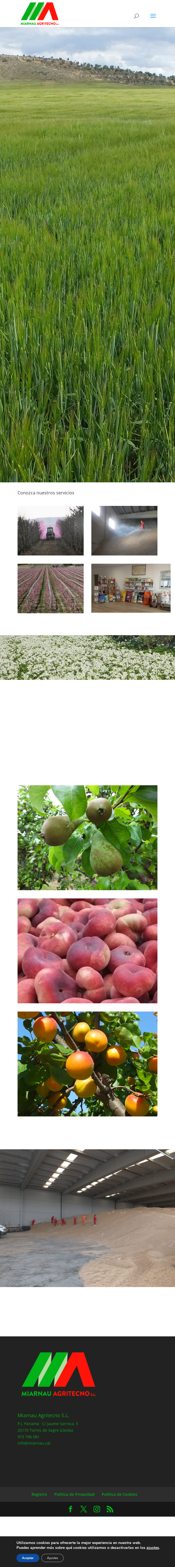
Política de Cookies (119, 1494)
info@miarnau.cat (34, 1443)
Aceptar (28, 1558)
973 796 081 (28, 1436)
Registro (39, 1494)
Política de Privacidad (74, 1494)
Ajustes (52, 1558)
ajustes (152, 1547)
